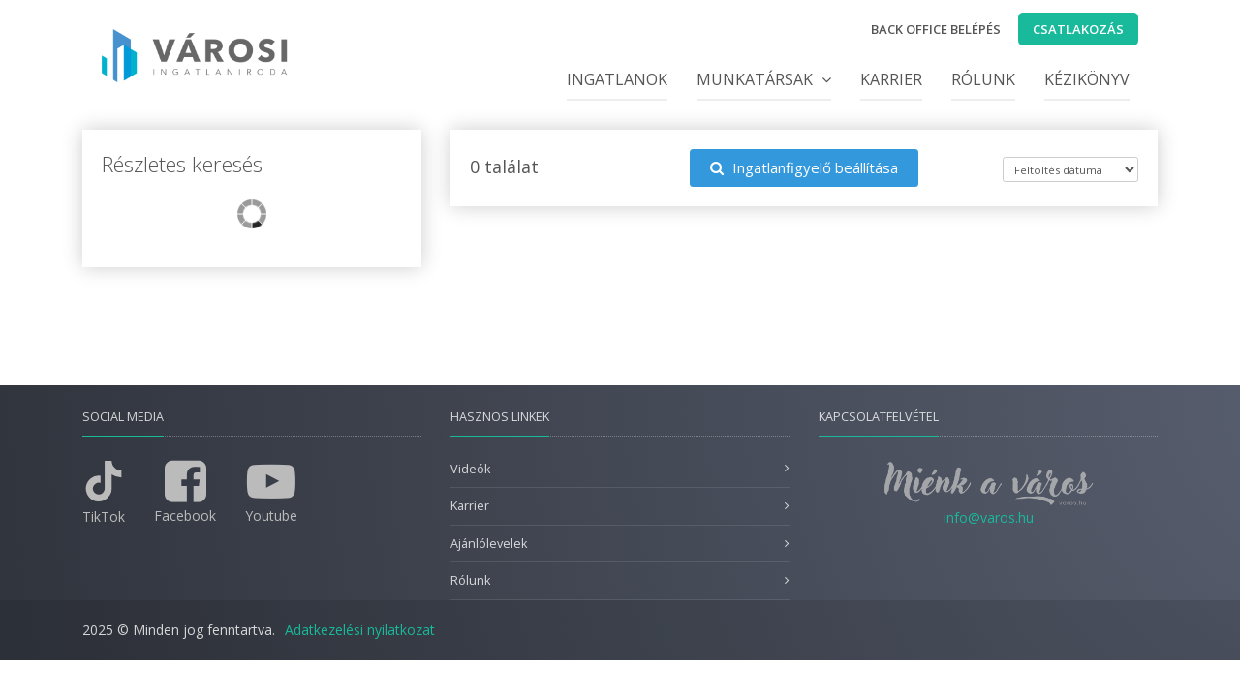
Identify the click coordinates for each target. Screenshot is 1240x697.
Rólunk (983, 79)
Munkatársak (764, 79)
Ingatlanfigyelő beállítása (804, 167)
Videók (470, 469)
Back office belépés (936, 29)
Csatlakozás (1078, 29)
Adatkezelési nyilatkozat (360, 630)
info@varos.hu (989, 517)
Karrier (891, 79)
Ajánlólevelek (488, 543)
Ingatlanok (617, 79)
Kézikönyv (1087, 79)
